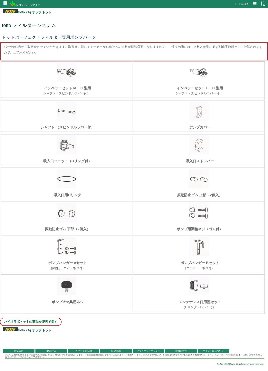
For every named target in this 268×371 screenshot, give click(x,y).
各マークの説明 (83, 350)
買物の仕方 (181, 350)
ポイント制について (213, 350)
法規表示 (116, 350)
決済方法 (19, 350)
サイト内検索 (241, 4)
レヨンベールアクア (25, 5)
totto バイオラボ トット (27, 12)
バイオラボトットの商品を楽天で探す (30, 321)
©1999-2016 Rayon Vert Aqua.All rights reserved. (240, 364)
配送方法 (51, 350)
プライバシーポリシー (148, 350)
